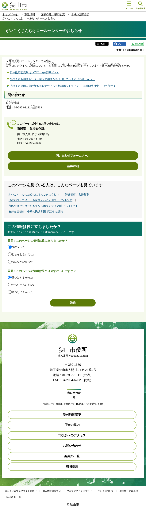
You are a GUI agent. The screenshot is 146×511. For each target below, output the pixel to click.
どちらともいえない (24, 254)
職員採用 (72, 466)
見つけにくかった (22, 292)
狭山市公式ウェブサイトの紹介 (21, 491)
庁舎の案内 (72, 424)
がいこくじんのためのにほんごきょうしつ (34, 194)
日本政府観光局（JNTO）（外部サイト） (34, 72)
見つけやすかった (22, 277)
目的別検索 (140, 6)
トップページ (10, 14)
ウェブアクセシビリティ (79, 491)
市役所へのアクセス (72, 435)
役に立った (18, 246)
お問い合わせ (72, 445)
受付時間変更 (72, 414)
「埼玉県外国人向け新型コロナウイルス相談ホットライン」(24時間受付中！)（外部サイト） (65, 85)
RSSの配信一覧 (13, 497)
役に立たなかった (22, 261)
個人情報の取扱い (52, 491)
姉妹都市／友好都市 (77, 194)
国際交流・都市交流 (53, 14)
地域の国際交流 (80, 14)
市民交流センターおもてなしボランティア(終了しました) (43, 206)
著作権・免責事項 (129, 491)
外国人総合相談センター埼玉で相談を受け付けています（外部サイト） (52, 79)
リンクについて (106, 491)
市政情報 (29, 14)
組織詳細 (73, 166)
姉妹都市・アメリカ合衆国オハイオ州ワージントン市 (40, 200)
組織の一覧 (72, 456)
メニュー (129, 5)
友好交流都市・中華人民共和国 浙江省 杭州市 (36, 211)
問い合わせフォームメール (73, 155)
